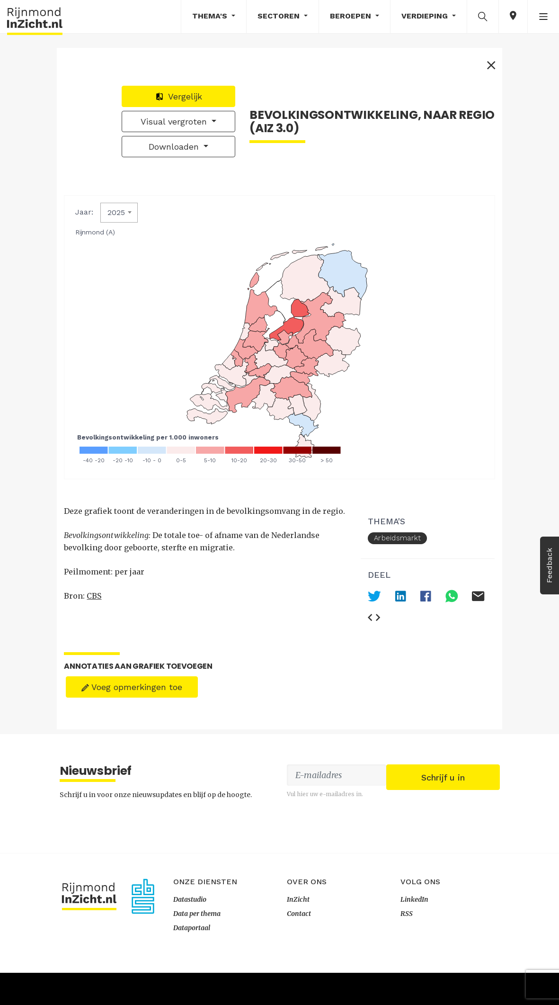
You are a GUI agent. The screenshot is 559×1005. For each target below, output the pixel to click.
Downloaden (432, 154)
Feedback (549, 565)
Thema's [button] (211, 15)
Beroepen (351, 15)
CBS (96, 601)
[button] (482, 16)
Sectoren (279, 15)
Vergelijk (435, 103)
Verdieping (425, 15)
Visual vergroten (432, 129)
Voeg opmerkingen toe (134, 656)
